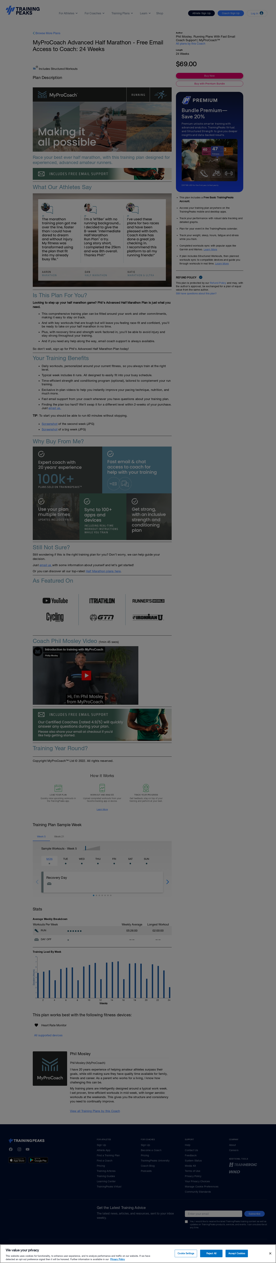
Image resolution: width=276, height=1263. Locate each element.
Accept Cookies (236, 1253)
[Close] (270, 1253)
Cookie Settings (186, 1253)
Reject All (211, 1253)
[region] (138, 1253)
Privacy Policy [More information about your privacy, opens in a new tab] (117, 1259)
